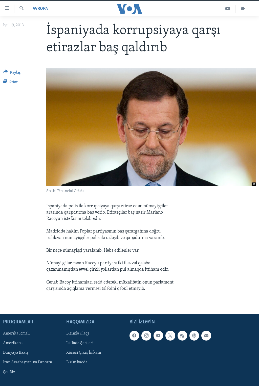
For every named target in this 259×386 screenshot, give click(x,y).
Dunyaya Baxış (16, 353)
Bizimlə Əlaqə (78, 334)
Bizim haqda (77, 363)
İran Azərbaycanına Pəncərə (27, 363)
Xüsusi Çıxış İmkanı (83, 353)
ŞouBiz (9, 372)
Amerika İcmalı (16, 334)
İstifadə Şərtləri (80, 343)
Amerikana (13, 343)
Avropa (40, 8)
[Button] (12, 73)
